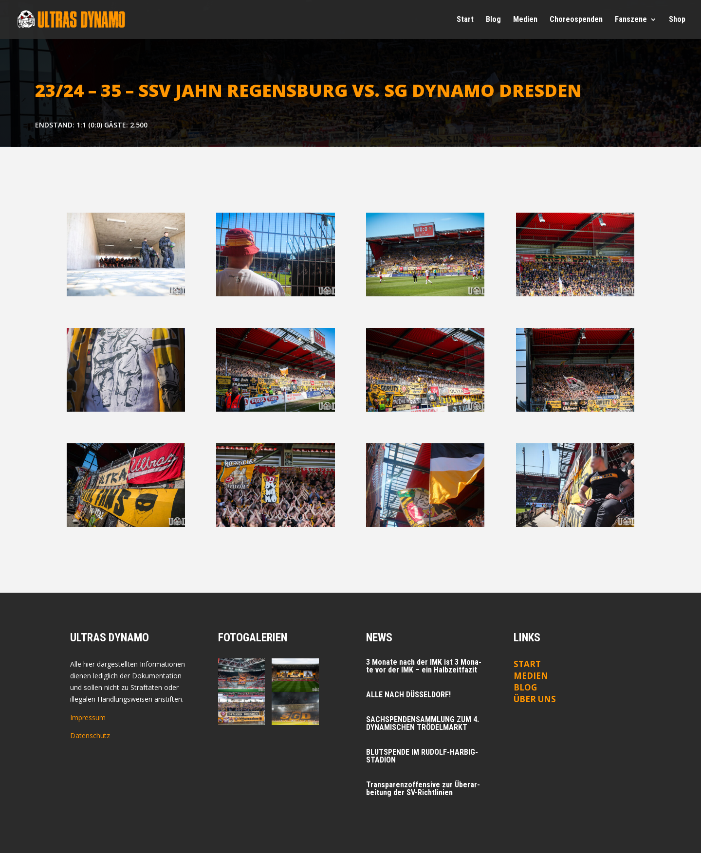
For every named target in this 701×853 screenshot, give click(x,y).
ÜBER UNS (535, 699)
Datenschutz (90, 735)
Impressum (88, 717)
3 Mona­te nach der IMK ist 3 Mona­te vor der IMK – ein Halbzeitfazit (423, 665)
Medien (531, 675)
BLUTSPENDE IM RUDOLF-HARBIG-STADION (422, 755)
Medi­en (525, 20)
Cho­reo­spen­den (576, 20)
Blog (493, 20)
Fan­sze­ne (631, 20)
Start (465, 20)
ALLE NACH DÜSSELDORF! (408, 694)
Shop (677, 20)
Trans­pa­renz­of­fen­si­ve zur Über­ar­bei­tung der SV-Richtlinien (423, 788)
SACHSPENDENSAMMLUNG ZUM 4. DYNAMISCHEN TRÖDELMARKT (422, 723)
